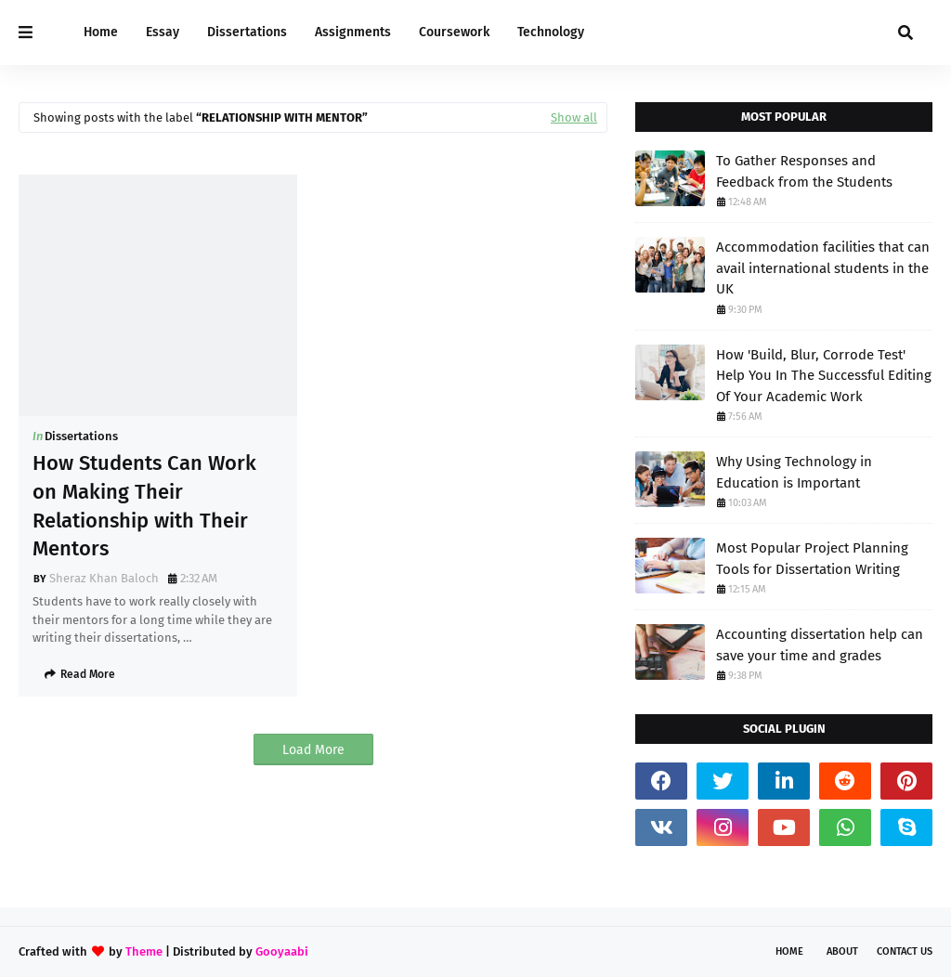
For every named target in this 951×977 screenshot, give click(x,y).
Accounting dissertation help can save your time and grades (819, 645)
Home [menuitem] (101, 32)
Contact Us (904, 951)
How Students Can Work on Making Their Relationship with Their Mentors (144, 505)
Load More (313, 750)
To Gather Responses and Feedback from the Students (804, 171)
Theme (144, 951)
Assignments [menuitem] (353, 32)
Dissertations (81, 436)
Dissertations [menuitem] (247, 32)
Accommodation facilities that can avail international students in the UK (823, 268)
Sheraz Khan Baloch (104, 578)
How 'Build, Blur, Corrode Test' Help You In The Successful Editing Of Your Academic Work (823, 375)
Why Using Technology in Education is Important (794, 472)
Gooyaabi (281, 951)
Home (789, 951)
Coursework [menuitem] (454, 32)
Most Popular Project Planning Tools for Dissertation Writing (812, 559)
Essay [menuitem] (162, 32)
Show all (574, 117)
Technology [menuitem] (550, 32)
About (842, 951)
